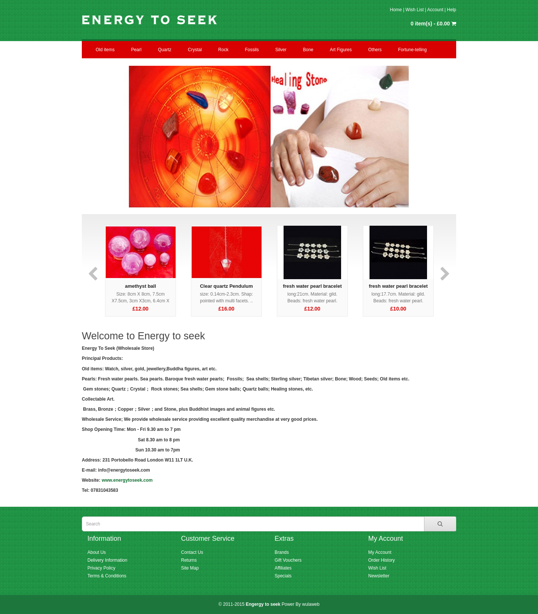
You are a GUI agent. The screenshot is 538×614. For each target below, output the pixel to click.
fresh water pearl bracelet (312, 286)
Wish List (414, 9)
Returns (189, 560)
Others (374, 49)
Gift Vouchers (288, 560)
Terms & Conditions (106, 575)
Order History (381, 560)
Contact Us (192, 552)
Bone (308, 49)
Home (396, 9)
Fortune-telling (412, 49)
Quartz (164, 49)
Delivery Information (107, 560)
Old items (105, 49)
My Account (380, 552)
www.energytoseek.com (127, 480)
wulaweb (310, 604)
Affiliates (283, 568)
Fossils (252, 49)
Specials (283, 575)
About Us (96, 552)
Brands (282, 552)
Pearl (136, 49)
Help (451, 9)
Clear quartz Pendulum (226, 286)
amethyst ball (140, 286)
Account (435, 9)
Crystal (195, 49)
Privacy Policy (101, 568)
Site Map (190, 568)
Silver (281, 49)
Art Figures (341, 49)
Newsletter (379, 575)
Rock (223, 49)
